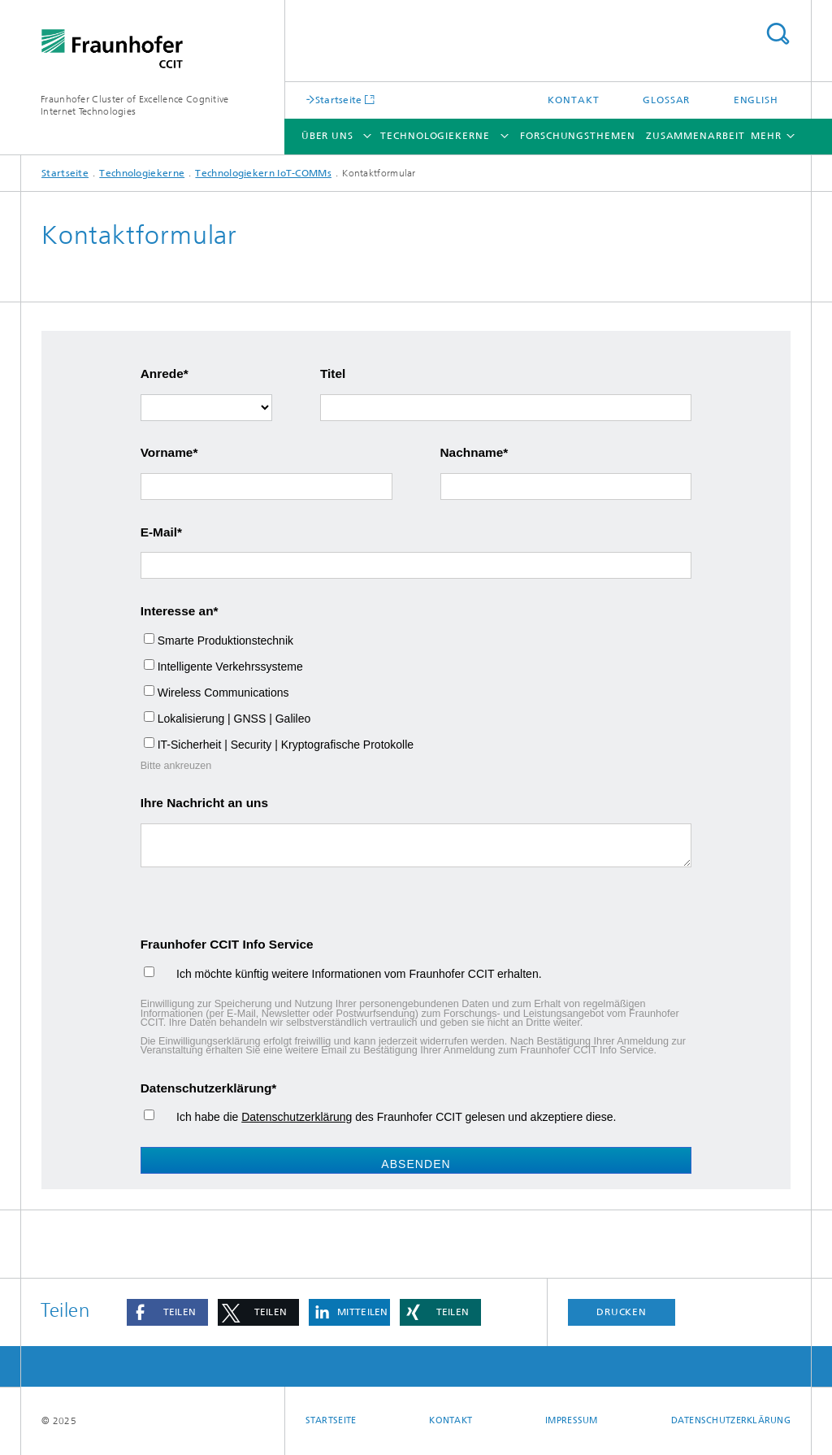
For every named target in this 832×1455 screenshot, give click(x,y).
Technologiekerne (434, 135)
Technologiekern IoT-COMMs (263, 173)
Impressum (571, 1420)
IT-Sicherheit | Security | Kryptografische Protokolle (286, 744)
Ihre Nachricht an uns (204, 803)
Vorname (167, 452)
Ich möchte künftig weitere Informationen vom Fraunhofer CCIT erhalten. (350, 973)
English (756, 100)
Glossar (666, 100)
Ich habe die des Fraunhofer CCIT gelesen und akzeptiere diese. (387, 1117)
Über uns (327, 135)
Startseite (338, 99)
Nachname (472, 452)
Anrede (162, 373)
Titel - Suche (778, 33)
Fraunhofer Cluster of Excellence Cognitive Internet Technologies (135, 105)
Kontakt (573, 100)
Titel (332, 373)
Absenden (415, 1164)
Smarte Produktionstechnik (225, 640)
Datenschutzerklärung (206, 1088)
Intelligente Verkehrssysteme (230, 666)
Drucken (621, 1312)
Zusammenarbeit (695, 135)
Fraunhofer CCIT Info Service (227, 944)
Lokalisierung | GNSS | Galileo (234, 718)
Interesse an (177, 611)
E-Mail (159, 532)
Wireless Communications (223, 692)
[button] (167, 1312)
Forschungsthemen (577, 135)
